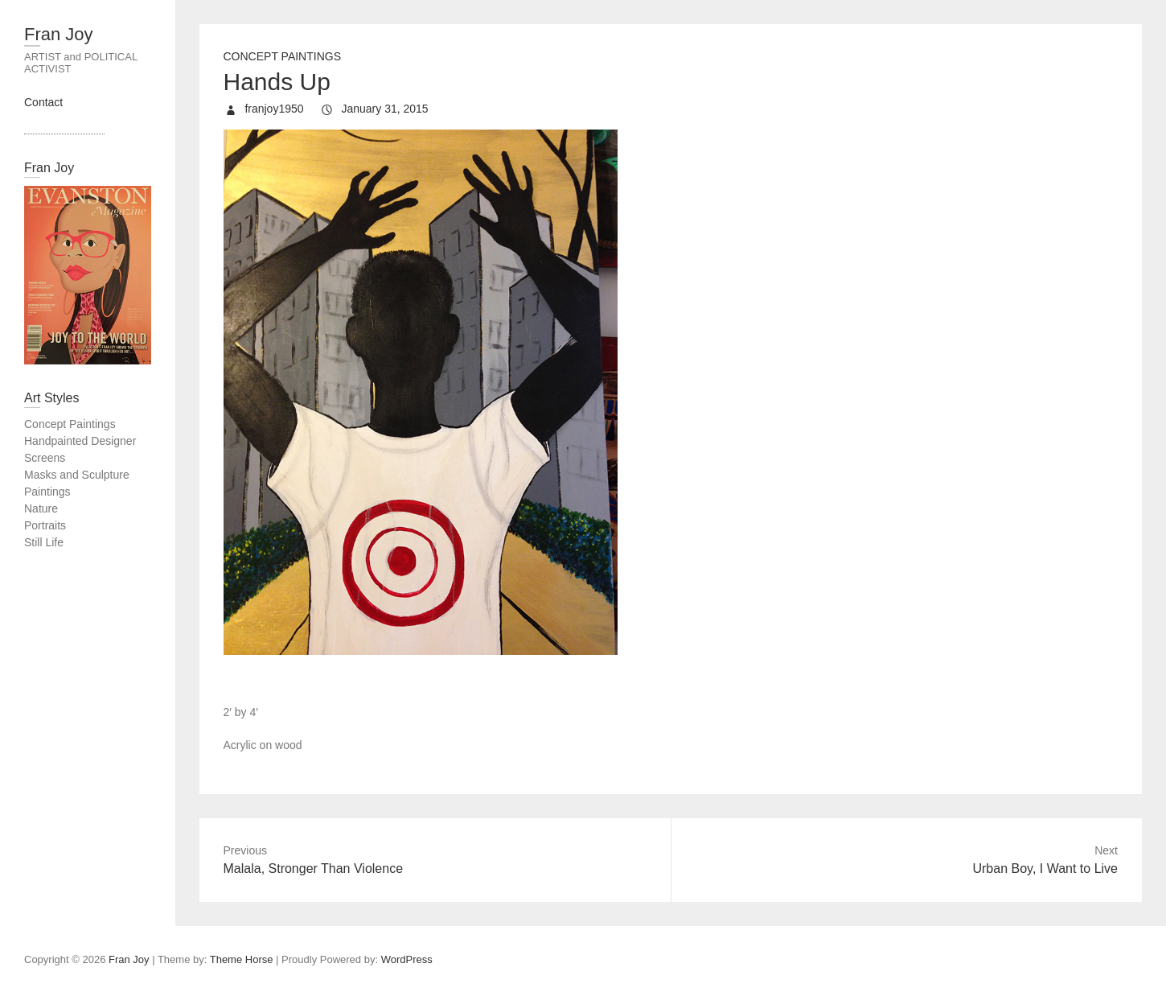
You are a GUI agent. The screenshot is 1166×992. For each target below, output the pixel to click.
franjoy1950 (273, 108)
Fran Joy (58, 34)
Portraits (45, 525)
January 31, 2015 (384, 108)
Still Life (44, 542)
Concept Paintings (283, 56)
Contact (43, 102)
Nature (41, 508)
